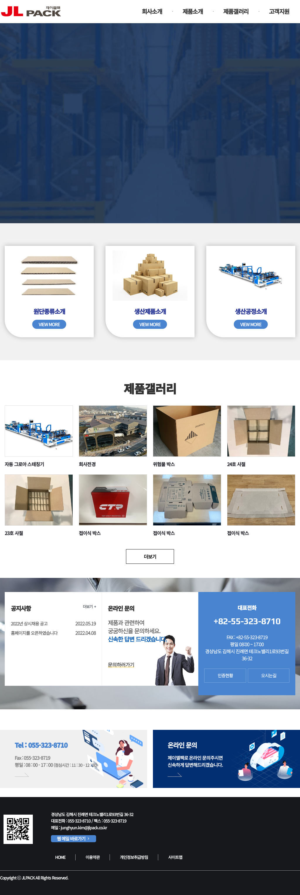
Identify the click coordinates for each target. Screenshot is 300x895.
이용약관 (93, 857)
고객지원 (279, 11)
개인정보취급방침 (134, 857)
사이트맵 (175, 857)
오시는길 (268, 675)
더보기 (150, 556)
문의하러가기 (121, 664)
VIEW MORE (49, 324)
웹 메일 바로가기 (73, 838)
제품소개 (193, 11)
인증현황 (225, 675)
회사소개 (152, 11)
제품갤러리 (235, 11)
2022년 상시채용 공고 (29, 623)
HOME (60, 857)
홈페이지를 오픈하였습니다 (34, 633)
